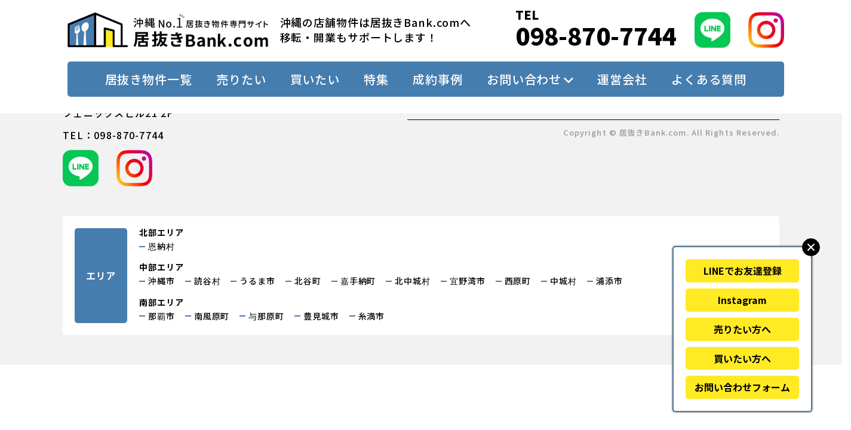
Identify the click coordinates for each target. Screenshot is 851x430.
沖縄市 (161, 281)
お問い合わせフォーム (742, 387)
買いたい (315, 79)
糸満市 (371, 316)
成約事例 (438, 79)
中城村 (563, 281)
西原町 (518, 281)
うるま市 (257, 281)
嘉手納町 (358, 281)
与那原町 (266, 316)
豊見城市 (321, 316)
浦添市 (609, 281)
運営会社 (622, 79)
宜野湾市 (468, 281)
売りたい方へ (742, 329)
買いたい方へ (742, 358)
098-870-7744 (596, 36)
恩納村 (161, 246)
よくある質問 (708, 79)
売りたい (241, 79)
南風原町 (212, 316)
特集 (376, 79)
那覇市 (161, 316)
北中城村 (413, 281)
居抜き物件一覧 (148, 79)
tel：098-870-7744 (113, 135)
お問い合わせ (524, 79)
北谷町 (307, 281)
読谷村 (207, 281)
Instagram (742, 300)
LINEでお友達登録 (742, 270)
